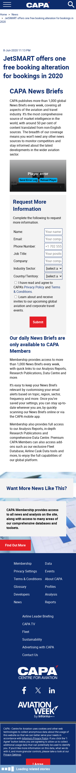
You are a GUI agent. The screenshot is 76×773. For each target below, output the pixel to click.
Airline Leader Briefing (38, 616)
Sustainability (32, 639)
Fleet (25, 631)
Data (48, 563)
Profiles (50, 586)
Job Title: (20, 253)
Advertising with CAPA (38, 647)
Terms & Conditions (28, 579)
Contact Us (30, 655)
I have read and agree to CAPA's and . (37, 287)
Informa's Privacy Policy (35, 738)
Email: (18, 239)
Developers (22, 594)
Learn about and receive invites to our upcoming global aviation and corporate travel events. (35, 303)
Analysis (51, 594)
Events (50, 571)
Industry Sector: (25, 268)
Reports (50, 602)
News (15, 14)
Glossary (20, 586)
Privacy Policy (34, 287)
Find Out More (15, 545)
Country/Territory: (26, 276)
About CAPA (53, 579)
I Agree (38, 764)
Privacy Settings (12, 754)
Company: (21, 261)
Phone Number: (25, 246)
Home (3, 14)
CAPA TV (28, 624)
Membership (23, 563)
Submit (38, 322)
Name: (18, 231)
